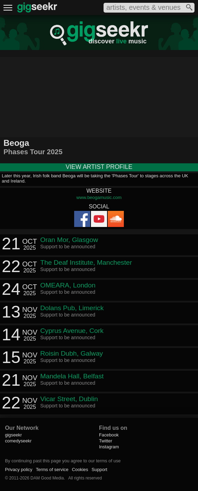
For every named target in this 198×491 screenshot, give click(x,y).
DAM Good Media (47, 478)
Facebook (109, 434)
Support (99, 469)
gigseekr (13, 434)
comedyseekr (18, 440)
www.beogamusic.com (98, 197)
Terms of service (52, 469)
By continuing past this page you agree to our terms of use (63, 460)
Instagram (109, 446)
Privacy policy (18, 469)
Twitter (105, 440)
